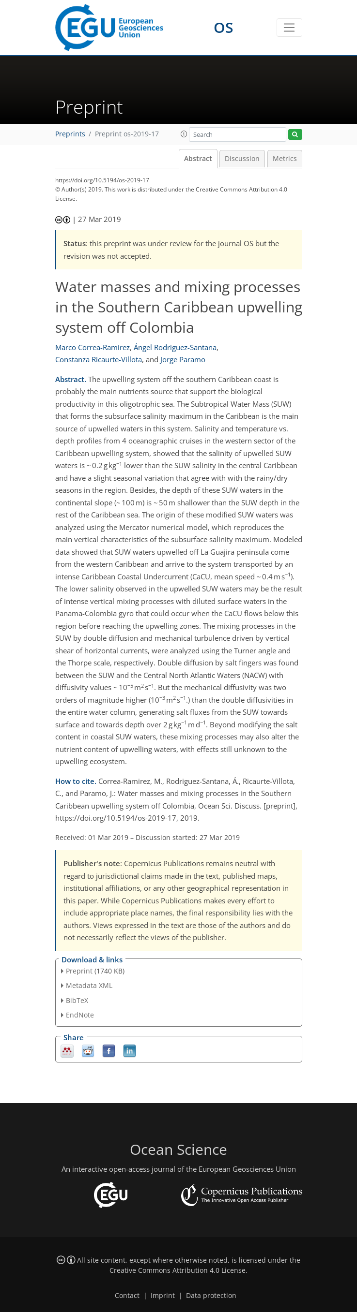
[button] (184, 134)
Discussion (242, 158)
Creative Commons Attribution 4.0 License (177, 1270)
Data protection (211, 1295)
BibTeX (77, 1000)
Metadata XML (89, 985)
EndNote (80, 1014)
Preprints (70, 134)
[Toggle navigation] (289, 27)
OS (223, 27)
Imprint (163, 1295)
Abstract (198, 158)
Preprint (79, 970)
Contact (127, 1295)
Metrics (285, 158)
